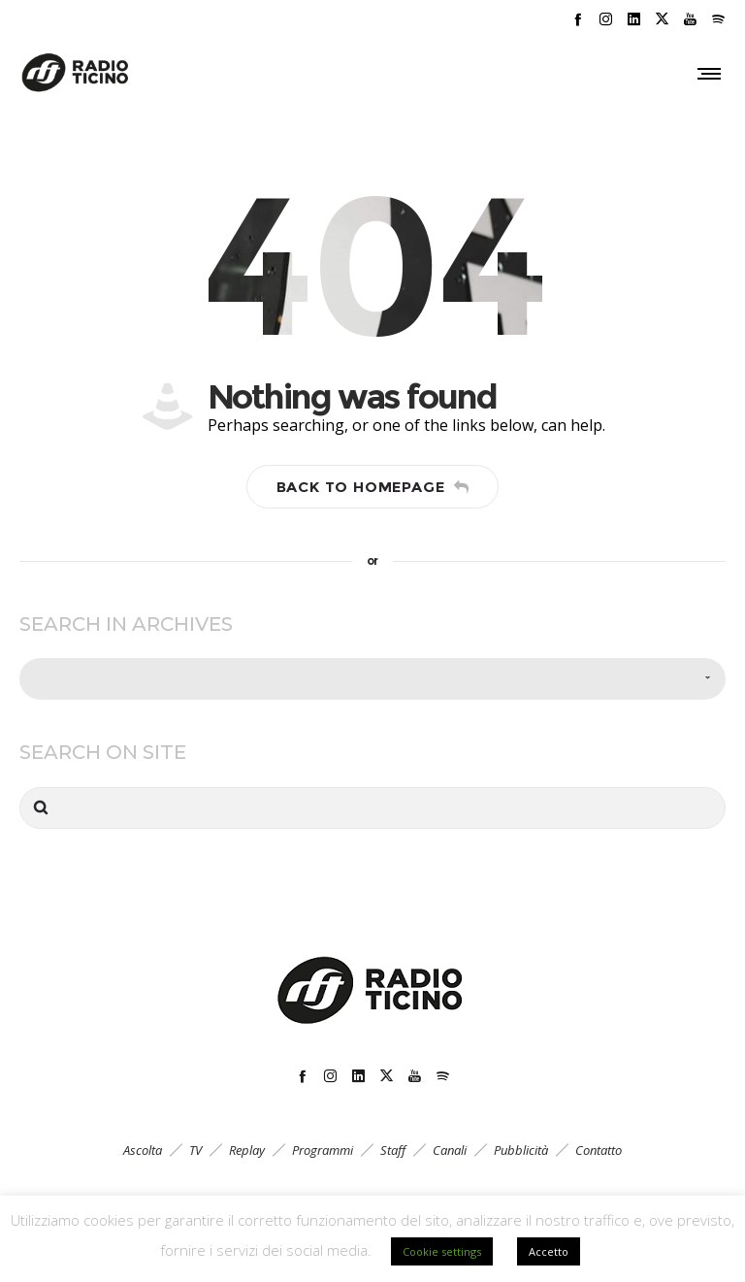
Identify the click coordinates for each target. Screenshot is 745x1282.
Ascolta (142, 1150)
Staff (392, 1150)
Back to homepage (373, 486)
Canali (450, 1150)
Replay (247, 1150)
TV (195, 1150)
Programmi (322, 1150)
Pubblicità (521, 1150)
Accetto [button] (548, 1251)
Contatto (598, 1150)
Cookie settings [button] (442, 1251)
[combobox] (372, 679)
